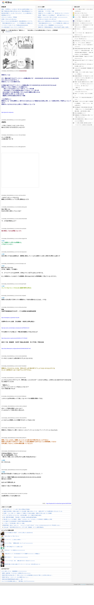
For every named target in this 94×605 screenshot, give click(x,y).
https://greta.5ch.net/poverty (7, 112)
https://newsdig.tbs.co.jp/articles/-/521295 (10, 317)
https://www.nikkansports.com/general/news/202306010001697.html (16, 348)
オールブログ (82, 584)
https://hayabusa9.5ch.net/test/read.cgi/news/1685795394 (58, 503)
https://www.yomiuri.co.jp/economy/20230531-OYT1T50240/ (14, 338)
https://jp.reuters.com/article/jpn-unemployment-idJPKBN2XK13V (15, 327)
